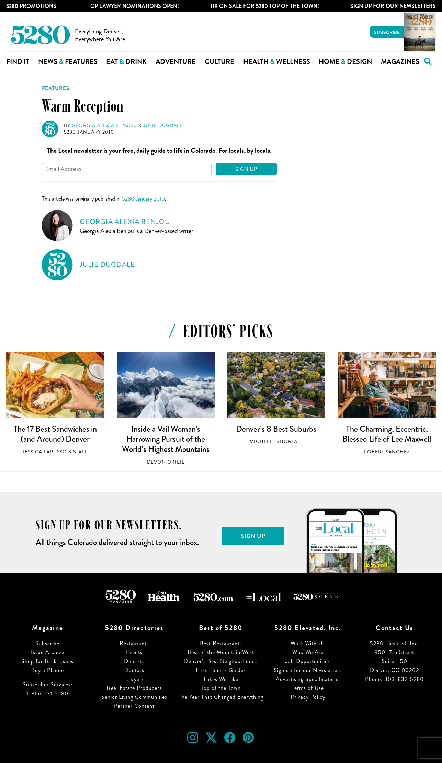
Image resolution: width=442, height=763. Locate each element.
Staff (80, 451)
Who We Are (308, 652)
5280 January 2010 (89, 132)
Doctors (134, 670)
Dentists (134, 661)
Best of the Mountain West (221, 652)
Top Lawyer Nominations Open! (133, 6)
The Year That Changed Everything (221, 697)
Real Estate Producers (134, 688)
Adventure (176, 62)
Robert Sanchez (387, 451)
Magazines (400, 62)
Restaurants (134, 643)
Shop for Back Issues (47, 661)
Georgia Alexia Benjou (104, 125)
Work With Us (308, 643)
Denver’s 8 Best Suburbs (276, 429)
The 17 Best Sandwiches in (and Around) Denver (55, 434)
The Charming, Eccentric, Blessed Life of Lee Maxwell (386, 434)
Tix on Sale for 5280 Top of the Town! (264, 6)
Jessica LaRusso (44, 451)
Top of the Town (221, 688)
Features (55, 88)
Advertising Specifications (308, 679)
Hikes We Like (221, 679)
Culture (219, 62)
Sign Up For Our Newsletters (393, 6)
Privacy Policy (308, 697)
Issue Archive (47, 652)
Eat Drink (126, 62)
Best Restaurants (221, 643)
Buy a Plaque (47, 670)
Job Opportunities (307, 661)
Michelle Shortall (276, 441)
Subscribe (387, 32)
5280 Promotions (31, 6)
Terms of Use (308, 688)
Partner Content (134, 706)
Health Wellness (276, 62)
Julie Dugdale (163, 125)
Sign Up (246, 169)
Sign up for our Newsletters (308, 670)
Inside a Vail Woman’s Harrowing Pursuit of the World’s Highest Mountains (165, 439)
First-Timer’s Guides (221, 670)
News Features (68, 62)
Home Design (345, 62)
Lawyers (134, 679)
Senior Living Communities (134, 697)
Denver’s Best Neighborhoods (221, 661)
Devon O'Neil (165, 462)
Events (134, 652)
